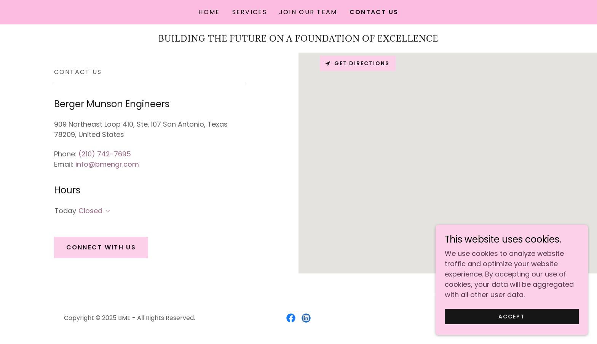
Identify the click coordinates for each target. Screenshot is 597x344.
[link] (290, 318)
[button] (106, 211)
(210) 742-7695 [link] (104, 154)
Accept (511, 316)
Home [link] (209, 12)
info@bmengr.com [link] (107, 164)
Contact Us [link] (374, 12)
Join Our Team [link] (308, 12)
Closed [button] (90, 210)
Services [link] (249, 12)
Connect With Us (101, 247)
